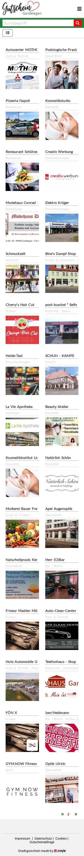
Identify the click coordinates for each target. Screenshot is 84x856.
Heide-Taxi (14, 355)
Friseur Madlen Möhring (25, 610)
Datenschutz (43, 838)
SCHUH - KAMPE (59, 355)
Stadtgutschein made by (42, 851)
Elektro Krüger (57, 202)
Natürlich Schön (58, 457)
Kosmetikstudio (58, 100)
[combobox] (37, 23)
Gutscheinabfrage (42, 842)
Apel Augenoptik (58, 508)
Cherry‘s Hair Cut (20, 304)
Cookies (60, 838)
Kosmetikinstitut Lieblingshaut (30, 457)
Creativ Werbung (59, 151)
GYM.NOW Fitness (21, 763)
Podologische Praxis (61, 49)
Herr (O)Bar (55, 559)
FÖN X (11, 712)
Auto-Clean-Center (60, 610)
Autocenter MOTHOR (23, 49)
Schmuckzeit (15, 253)
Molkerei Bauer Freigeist (25, 508)
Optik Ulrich (55, 763)
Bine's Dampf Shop (60, 253)
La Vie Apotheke (19, 406)
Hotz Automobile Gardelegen (29, 661)
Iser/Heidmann (57, 712)
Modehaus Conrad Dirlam (27, 202)
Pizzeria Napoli (18, 100)
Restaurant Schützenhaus (26, 151)
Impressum (23, 838)
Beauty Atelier (57, 406)
